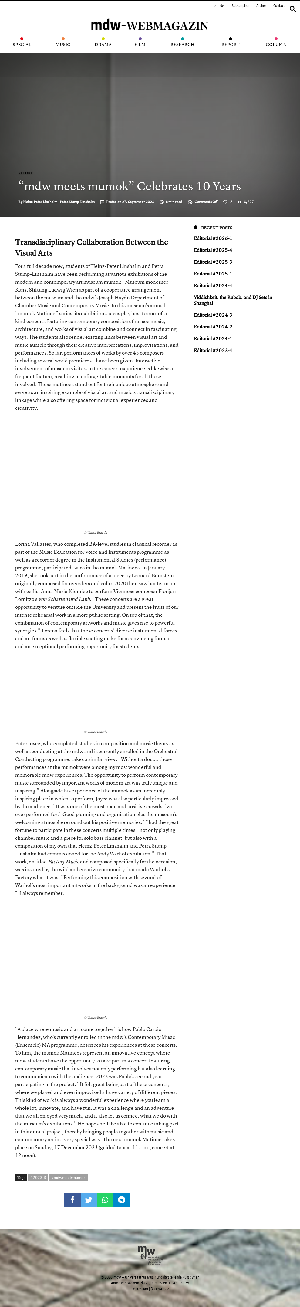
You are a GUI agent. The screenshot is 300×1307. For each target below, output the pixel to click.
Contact (279, 6)
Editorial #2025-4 (213, 250)
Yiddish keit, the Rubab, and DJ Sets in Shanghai (233, 300)
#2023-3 (38, 1177)
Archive (261, 6)
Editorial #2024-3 (213, 315)
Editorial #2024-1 (213, 338)
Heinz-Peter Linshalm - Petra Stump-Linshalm (59, 201)
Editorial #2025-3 (213, 261)
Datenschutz (160, 1289)
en (215, 6)
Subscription (241, 6)
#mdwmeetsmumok (68, 1177)
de (222, 6)
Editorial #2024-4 (213, 285)
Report (25, 173)
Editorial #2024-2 (213, 326)
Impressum (139, 1289)
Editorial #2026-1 (213, 238)
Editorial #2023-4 (213, 350)
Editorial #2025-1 (213, 273)
